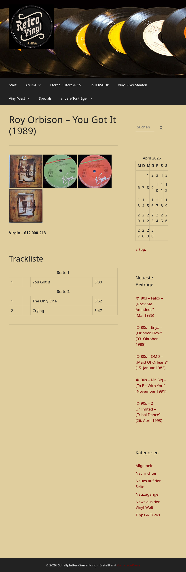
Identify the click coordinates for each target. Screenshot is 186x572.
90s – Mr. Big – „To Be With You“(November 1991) (150, 385)
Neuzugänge (146, 494)
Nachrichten (146, 473)
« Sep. (140, 249)
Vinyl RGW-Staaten (132, 85)
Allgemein (144, 465)
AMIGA (35, 85)
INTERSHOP (100, 85)
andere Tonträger (79, 98)
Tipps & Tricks (147, 515)
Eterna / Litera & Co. (66, 85)
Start (13, 85)
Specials (45, 98)
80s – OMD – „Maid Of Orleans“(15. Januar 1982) (151, 362)
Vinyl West (21, 98)
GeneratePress (128, 565)
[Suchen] (161, 128)
